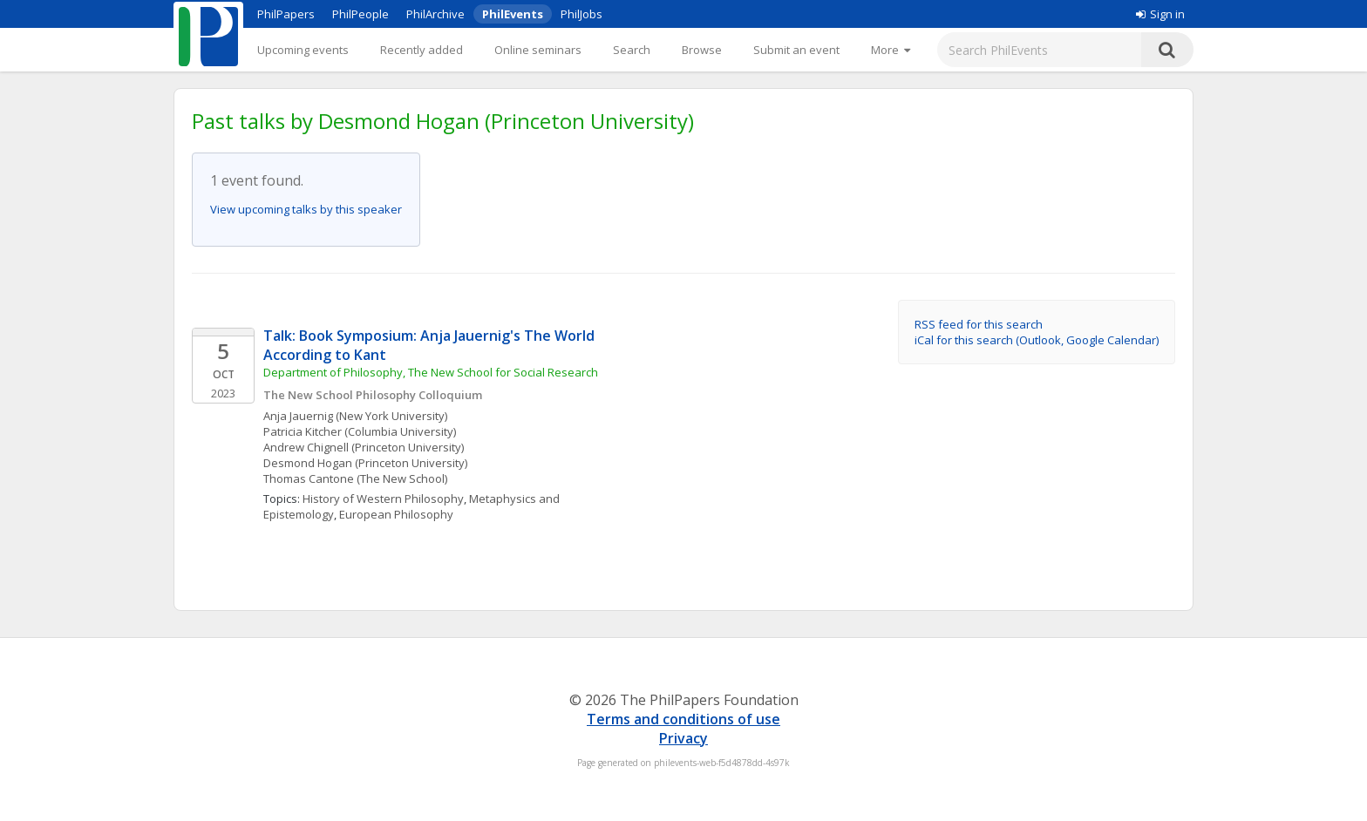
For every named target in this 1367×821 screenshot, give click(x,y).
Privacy (683, 738)
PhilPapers (286, 14)
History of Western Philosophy (383, 498)
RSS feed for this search (979, 324)
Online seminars (537, 50)
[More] (890, 49)
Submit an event (796, 50)
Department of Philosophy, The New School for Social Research (430, 372)
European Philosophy (396, 514)
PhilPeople (360, 14)
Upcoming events (303, 50)
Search (631, 50)
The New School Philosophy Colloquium (372, 395)
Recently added (421, 50)
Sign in (1160, 14)
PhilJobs (581, 14)
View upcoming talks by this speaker (306, 209)
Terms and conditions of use (683, 719)
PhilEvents (512, 14)
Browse (702, 50)
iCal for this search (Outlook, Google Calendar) (1037, 340)
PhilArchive (435, 14)
